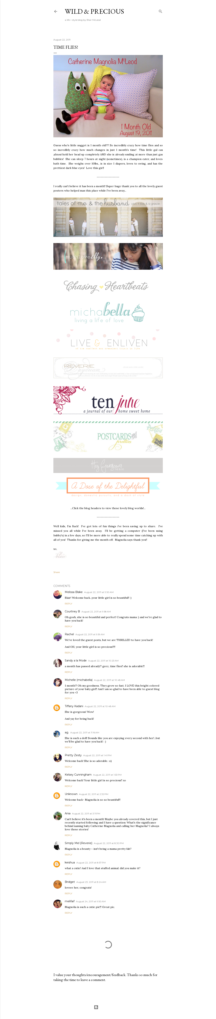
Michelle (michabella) (79, 680)
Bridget (70, 882)
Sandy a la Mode (76, 660)
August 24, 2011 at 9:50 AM (91, 901)
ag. (67, 732)
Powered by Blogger (108, 1007)
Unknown (71, 794)
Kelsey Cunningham (78, 774)
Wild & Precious (94, 11)
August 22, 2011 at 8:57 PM (91, 862)
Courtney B (72, 611)
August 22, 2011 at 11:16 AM (84, 732)
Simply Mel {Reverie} (78, 843)
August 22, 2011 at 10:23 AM (103, 660)
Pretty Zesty (73, 755)
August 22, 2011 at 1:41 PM (97, 755)
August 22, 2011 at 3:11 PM (86, 813)
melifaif (69, 901)
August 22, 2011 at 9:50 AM (99, 592)
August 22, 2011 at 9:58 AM (96, 611)
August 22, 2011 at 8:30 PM (109, 843)
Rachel (69, 634)
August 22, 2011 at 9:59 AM (89, 634)
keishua (70, 862)
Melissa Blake (74, 592)
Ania (67, 813)
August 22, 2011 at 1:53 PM (107, 774)
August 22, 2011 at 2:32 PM (93, 794)
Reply (68, 603)
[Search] (160, 10)
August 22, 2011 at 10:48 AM (109, 680)
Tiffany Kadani (74, 706)
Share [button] (56, 572)
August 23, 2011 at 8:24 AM (91, 882)
